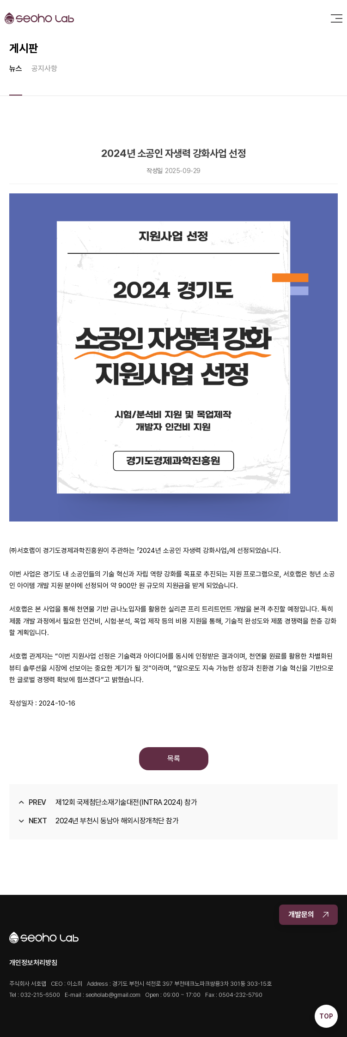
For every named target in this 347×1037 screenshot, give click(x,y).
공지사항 (44, 68)
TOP (326, 1016)
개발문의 (308, 914)
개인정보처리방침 (33, 963)
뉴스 (15, 68)
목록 (173, 758)
